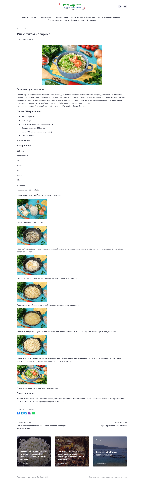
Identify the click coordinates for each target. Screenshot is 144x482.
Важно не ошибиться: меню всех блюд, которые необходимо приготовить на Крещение (71, 455)
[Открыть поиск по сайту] (125, 6)
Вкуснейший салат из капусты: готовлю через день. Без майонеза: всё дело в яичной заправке (34, 455)
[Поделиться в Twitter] (25, 413)
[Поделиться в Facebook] (18, 413)
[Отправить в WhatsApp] (33, 413)
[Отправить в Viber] (29, 413)
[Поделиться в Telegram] (22, 413)
